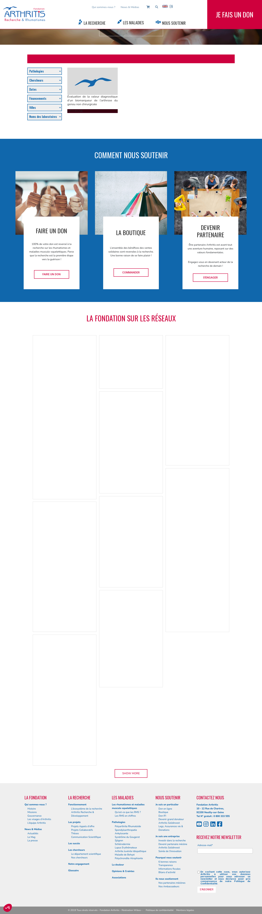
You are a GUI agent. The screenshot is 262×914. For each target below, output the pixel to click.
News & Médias (130, 7)
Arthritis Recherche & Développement (82, 814)
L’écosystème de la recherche (86, 808)
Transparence (165, 865)
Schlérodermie (122, 844)
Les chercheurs (76, 850)
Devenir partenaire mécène (172, 844)
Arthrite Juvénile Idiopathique (130, 851)
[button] (7, 907)
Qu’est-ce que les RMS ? (128, 812)
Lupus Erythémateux (126, 847)
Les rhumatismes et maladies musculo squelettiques (128, 806)
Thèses (75, 833)
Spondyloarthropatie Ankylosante (126, 831)
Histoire (31, 808)
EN (167, 6)
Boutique (163, 812)
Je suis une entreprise (168, 836)
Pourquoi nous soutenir (169, 857)
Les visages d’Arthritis (39, 819)
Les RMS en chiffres (125, 816)
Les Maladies (133, 22)
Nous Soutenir (174, 23)
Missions (32, 812)
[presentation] (225, 863)
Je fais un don (234, 14)
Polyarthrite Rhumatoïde (128, 826)
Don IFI (162, 816)
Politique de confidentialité (160, 910)
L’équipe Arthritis (36, 823)
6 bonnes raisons (167, 861)
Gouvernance (34, 816)
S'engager (210, 277)
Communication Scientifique (86, 837)
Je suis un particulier (167, 804)
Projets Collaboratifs (82, 830)
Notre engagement (78, 864)
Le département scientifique (86, 854)
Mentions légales (185, 910)
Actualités (32, 833)
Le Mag (31, 837)
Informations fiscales (169, 869)
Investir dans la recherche (172, 840)
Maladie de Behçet (125, 854)
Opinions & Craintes (123, 871)
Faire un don (51, 274)
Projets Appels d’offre (82, 826)
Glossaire (73, 870)
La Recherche (95, 23)
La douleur (118, 864)
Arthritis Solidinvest (169, 823)
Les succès (74, 843)
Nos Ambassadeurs (168, 886)
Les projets (74, 822)
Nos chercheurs (79, 857)
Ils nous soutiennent (167, 879)
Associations (119, 877)
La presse (32, 840)
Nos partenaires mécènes (171, 883)
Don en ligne (165, 808)
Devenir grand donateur (171, 819)
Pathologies (118, 822)
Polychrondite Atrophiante (129, 858)
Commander (131, 272)
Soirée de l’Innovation (169, 851)
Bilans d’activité (166, 872)
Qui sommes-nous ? (103, 7)
